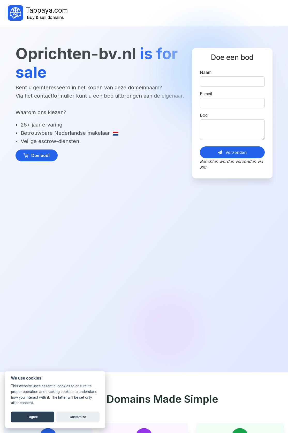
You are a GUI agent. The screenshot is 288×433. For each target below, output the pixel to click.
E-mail (206, 93)
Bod (204, 115)
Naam (205, 72)
